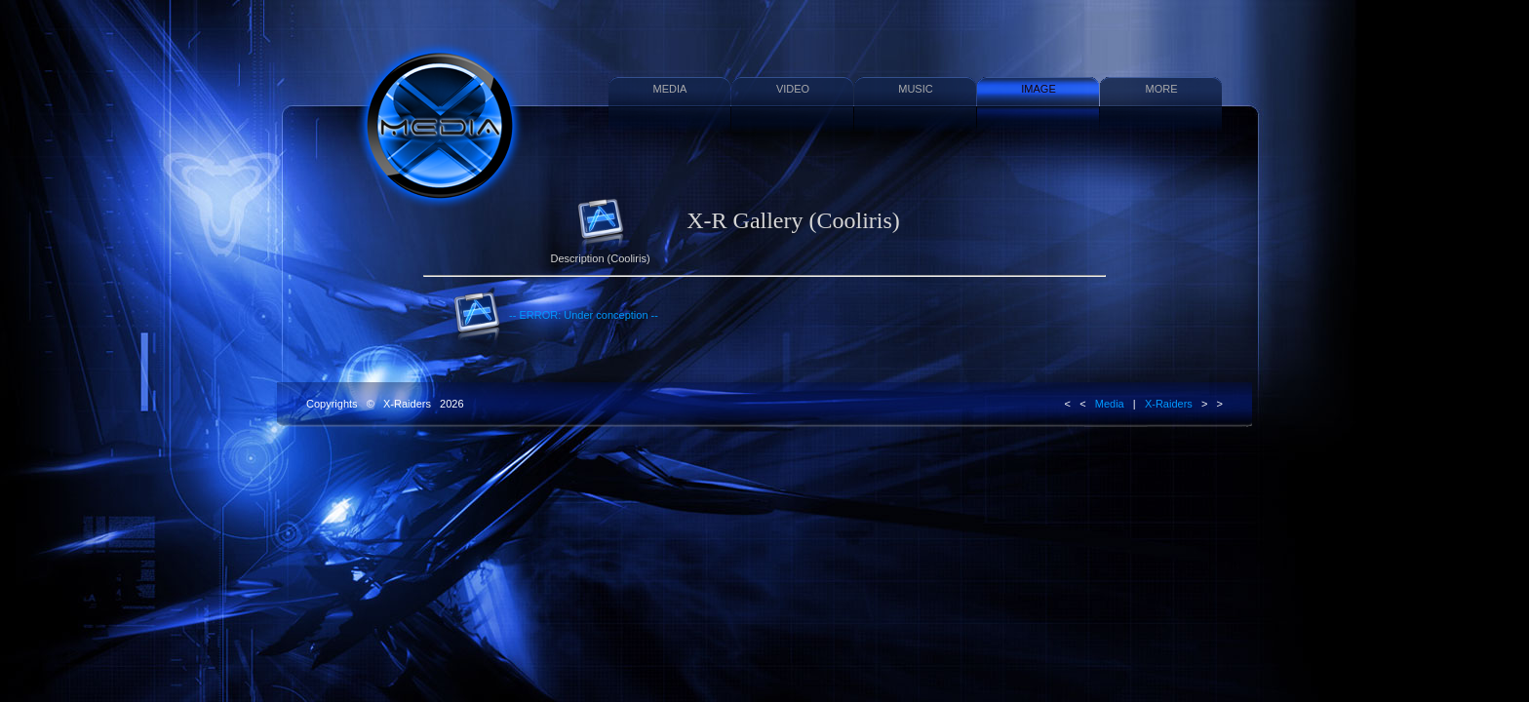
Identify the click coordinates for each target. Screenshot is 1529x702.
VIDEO (792, 89)
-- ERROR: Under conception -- (555, 316)
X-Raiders (1169, 404)
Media (1109, 404)
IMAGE (1038, 89)
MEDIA (670, 89)
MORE (1162, 89)
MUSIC (915, 89)
